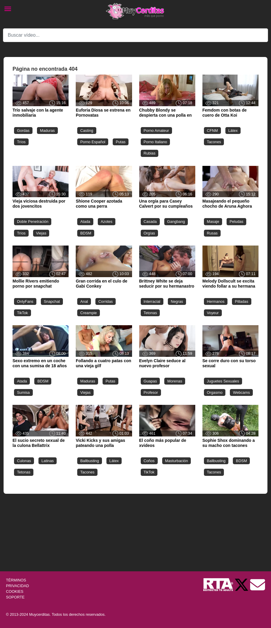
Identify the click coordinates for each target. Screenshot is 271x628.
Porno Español (92, 142)
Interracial (152, 301)
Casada (150, 221)
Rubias (150, 153)
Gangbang (176, 221)
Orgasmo (215, 392)
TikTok (22, 313)
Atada (85, 221)
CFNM (212, 130)
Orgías (149, 233)
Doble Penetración (32, 221)
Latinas (47, 461)
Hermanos (215, 301)
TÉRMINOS (16, 580)
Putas (121, 142)
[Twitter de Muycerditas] (242, 584)
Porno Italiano (155, 142)
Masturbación (176, 461)
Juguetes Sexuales (223, 381)
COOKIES (14, 591)
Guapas (150, 381)
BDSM (85, 233)
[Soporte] (257, 584)
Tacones (214, 142)
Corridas (105, 301)
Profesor (151, 392)
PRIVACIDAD (17, 586)
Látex (233, 130)
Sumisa (23, 392)
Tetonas (150, 313)
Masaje (213, 221)
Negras (177, 301)
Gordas (23, 130)
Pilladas (241, 301)
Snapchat (52, 301)
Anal (84, 301)
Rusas (212, 233)
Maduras (47, 130)
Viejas (41, 233)
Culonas (24, 461)
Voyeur (213, 313)
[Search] (135, 35)
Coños (149, 461)
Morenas (174, 381)
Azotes (106, 221)
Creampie (88, 313)
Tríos (21, 142)
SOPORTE (15, 597)
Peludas (236, 221)
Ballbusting (89, 461)
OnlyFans (25, 301)
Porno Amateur (156, 130)
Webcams (241, 392)
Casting (86, 130)
